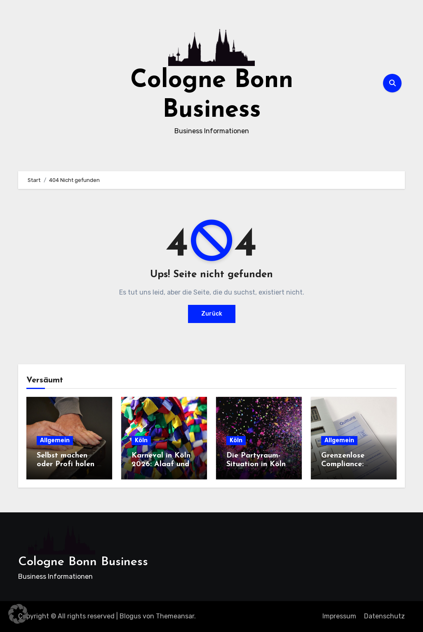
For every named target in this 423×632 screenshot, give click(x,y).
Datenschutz (384, 616)
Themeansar (175, 616)
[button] (18, 614)
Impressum (339, 616)
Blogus (130, 616)
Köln (141, 440)
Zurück (211, 313)
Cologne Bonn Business (83, 562)
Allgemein (55, 440)
